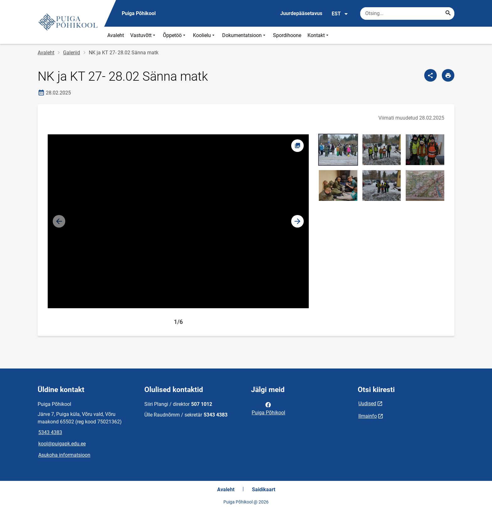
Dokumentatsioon (244, 35)
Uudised (367, 403)
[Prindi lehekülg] (448, 75)
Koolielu (204, 35)
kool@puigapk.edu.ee (62, 444)
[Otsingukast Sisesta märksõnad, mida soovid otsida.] (407, 13)
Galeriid (71, 53)
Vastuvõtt (143, 35)
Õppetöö (175, 35)
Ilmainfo (367, 416)
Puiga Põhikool (268, 408)
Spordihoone (287, 35)
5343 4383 (50, 432)
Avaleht (115, 35)
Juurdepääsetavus (301, 13)
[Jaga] (430, 75)
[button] (297, 221)
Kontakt (319, 35)
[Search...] (448, 13)
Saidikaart (263, 489)
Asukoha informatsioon (64, 455)
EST (340, 14)
